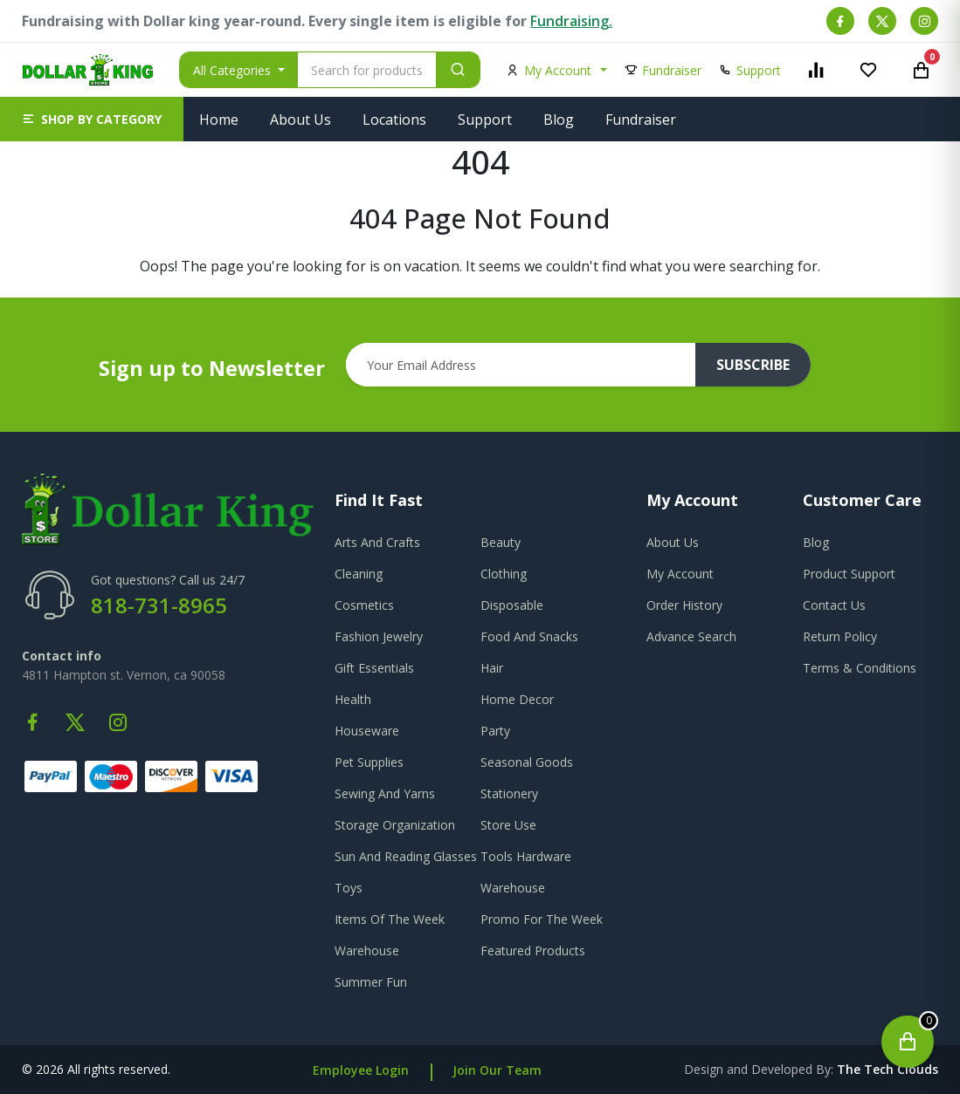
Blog (558, 119)
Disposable (511, 605)
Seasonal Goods (526, 762)
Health (353, 699)
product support (849, 573)
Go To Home (480, 287)
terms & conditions (859, 668)
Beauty (500, 542)
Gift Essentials (374, 668)
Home (218, 119)
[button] (91, 119)
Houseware (367, 730)
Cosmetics (364, 605)
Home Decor (517, 699)
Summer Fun (371, 982)
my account (680, 573)
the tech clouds (887, 1069)
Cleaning (359, 573)
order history (684, 605)
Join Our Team (497, 1070)
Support (485, 119)
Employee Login (361, 1070)
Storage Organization (395, 825)
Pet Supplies (369, 762)
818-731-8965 (159, 605)
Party (495, 730)
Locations (394, 119)
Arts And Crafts (377, 542)
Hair (491, 668)
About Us (300, 119)
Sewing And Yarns (385, 793)
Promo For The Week (541, 919)
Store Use (508, 825)
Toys (349, 887)
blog (816, 542)
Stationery (509, 793)
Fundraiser (640, 119)
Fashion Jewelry (379, 636)
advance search (691, 636)
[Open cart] (907, 1041)
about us (672, 542)
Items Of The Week (390, 919)
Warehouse (512, 887)
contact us (834, 605)
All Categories (233, 70)
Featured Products (532, 950)
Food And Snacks (529, 636)
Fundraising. (571, 21)
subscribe (753, 364)
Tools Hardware (525, 856)
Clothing (503, 573)
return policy (840, 636)
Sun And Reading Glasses (406, 856)
